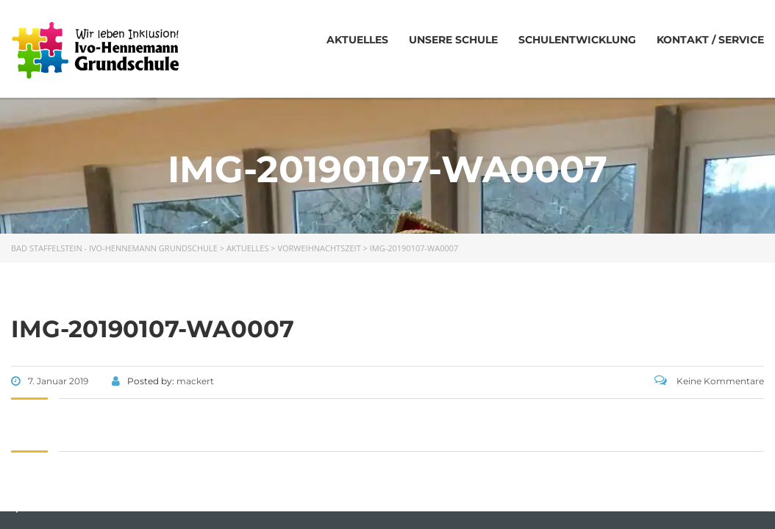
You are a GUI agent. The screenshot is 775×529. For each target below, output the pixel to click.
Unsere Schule (453, 39)
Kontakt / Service (710, 39)
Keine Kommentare (709, 380)
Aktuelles (357, 39)
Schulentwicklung (577, 39)
